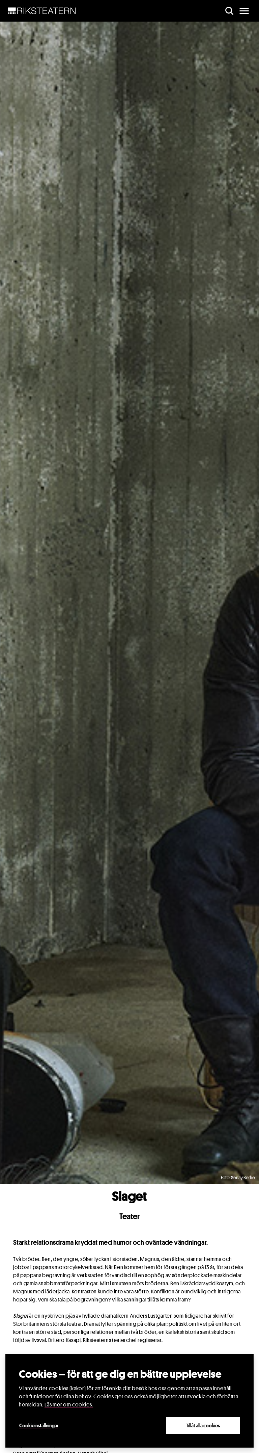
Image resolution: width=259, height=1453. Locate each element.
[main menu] (244, 11)
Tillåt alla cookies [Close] (203, 1425)
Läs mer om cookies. (69, 1404)
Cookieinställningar (38, 1425)
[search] (229, 11)
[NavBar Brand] (42, 11)
